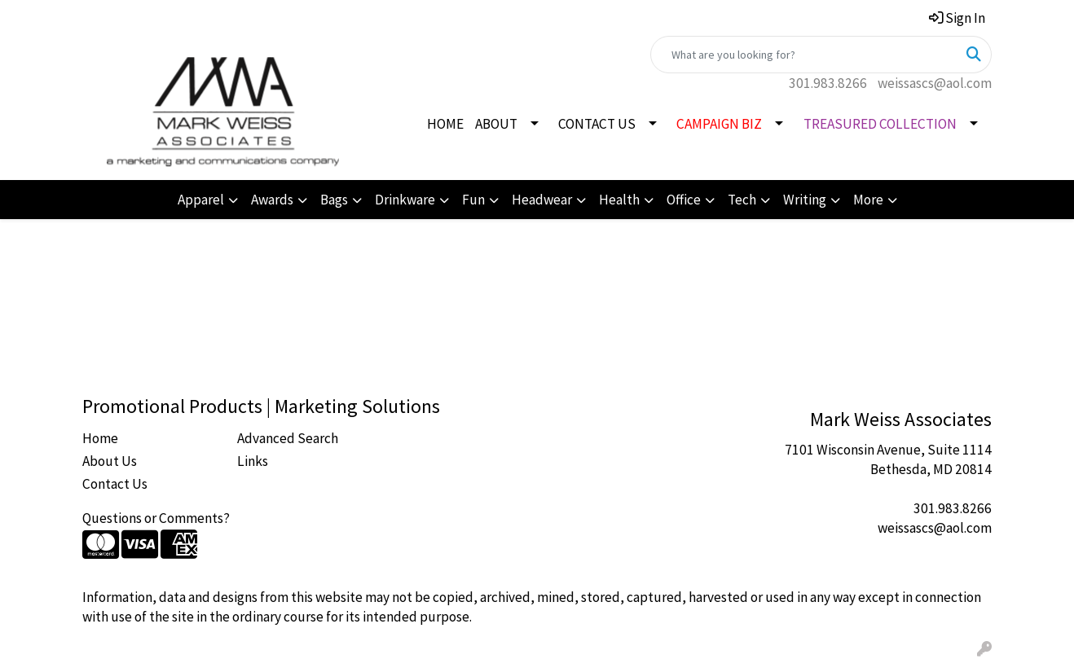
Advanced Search (287, 438)
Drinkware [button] (405, 200)
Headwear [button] (542, 200)
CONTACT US (597, 124)
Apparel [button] (201, 200)
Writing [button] (804, 200)
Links (252, 461)
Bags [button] (334, 200)
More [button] (868, 200)
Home (100, 438)
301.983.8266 (828, 83)
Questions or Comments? (156, 518)
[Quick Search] (803, 54)
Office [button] (684, 200)
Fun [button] (473, 200)
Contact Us (114, 484)
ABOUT (496, 124)
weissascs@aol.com (935, 83)
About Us (109, 461)
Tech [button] (742, 200)
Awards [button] (272, 200)
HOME (445, 124)
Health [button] (619, 200)
